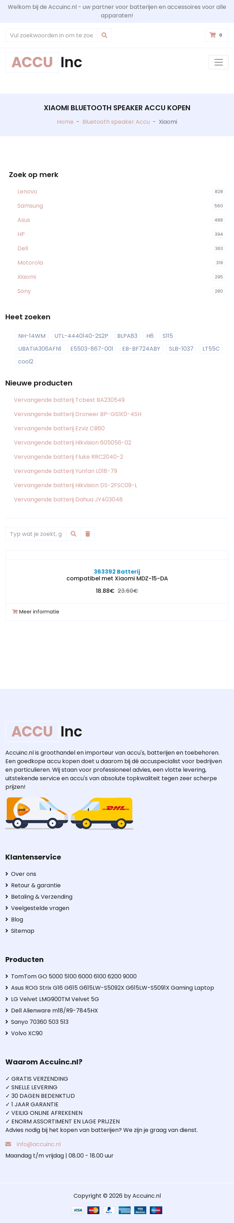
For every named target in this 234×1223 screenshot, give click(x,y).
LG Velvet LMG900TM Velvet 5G (52, 999)
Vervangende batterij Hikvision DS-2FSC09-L (75, 485)
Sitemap (19, 931)
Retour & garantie (33, 885)
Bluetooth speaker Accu (116, 122)
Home (65, 122)
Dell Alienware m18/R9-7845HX (51, 1010)
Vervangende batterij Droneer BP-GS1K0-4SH (77, 414)
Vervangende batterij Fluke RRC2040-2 (68, 457)
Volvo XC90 (24, 1033)
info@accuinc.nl (39, 1144)
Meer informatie (35, 611)
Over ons (20, 874)
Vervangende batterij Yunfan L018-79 (65, 471)
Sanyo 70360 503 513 (37, 1022)
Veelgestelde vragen (37, 908)
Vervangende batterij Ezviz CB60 (59, 428)
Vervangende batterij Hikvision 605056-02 (72, 442)
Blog (14, 919)
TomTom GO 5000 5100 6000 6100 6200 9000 (71, 976)
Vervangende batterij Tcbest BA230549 (69, 400)
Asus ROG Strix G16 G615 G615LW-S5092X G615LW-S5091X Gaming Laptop (109, 988)
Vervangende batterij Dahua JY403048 (68, 499)
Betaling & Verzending (38, 897)
